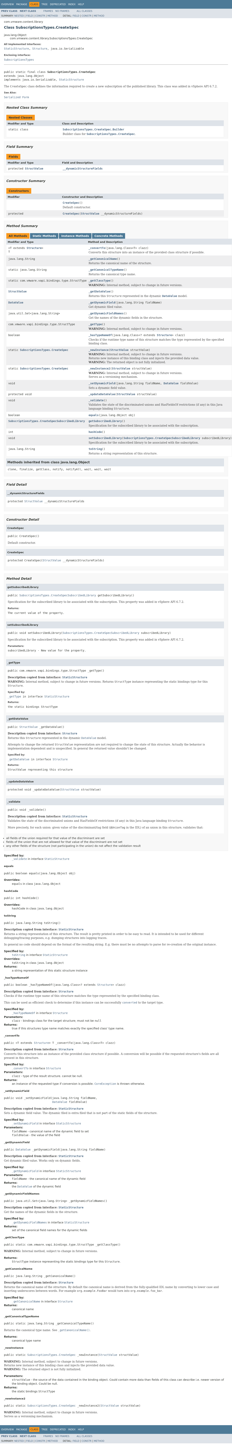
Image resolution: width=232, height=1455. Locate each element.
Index (72, 4)
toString (95, 448)
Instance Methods (75, 235)
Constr (40, 15)
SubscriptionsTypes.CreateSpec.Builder (93, 129)
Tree (44, 4)
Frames (48, 11)
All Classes (84, 11)
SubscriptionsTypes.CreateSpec (44, 349)
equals (94, 415)
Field (29, 15)
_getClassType (99, 280)
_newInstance (98, 349)
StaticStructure (16, 48)
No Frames (62, 11)
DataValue (15, 302)
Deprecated (58, 4)
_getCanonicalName (103, 258)
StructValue (34, 168)
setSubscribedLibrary (105, 438)
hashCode (95, 431)
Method (52, 15)
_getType (95, 324)
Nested (19, 15)
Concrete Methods (108, 235)
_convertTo (97, 248)
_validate (96, 400)
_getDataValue (99, 291)
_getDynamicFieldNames (106, 313)
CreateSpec (71, 202)
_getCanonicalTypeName (106, 269)
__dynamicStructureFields (83, 168)
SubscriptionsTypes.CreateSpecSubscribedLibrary (46, 421)
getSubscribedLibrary (105, 421)
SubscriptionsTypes (19, 59)
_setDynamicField (102, 383)
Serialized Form (16, 97)
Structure (39, 48)
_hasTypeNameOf (100, 335)
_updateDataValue (102, 394)
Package (21, 4)
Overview (7, 4)
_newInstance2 (99, 368)
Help (81, 4)
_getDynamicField (102, 302)
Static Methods (44, 235)
